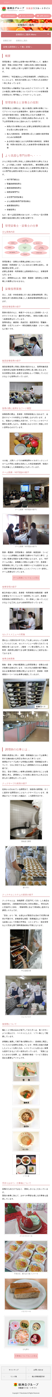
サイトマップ (13, 1370)
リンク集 (13, 1376)
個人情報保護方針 (38, 1376)
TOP (7, 40)
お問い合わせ (43, 16)
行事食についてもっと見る (26, 1356)
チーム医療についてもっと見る (26, 578)
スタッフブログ (26, 16)
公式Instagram (9, 16)
